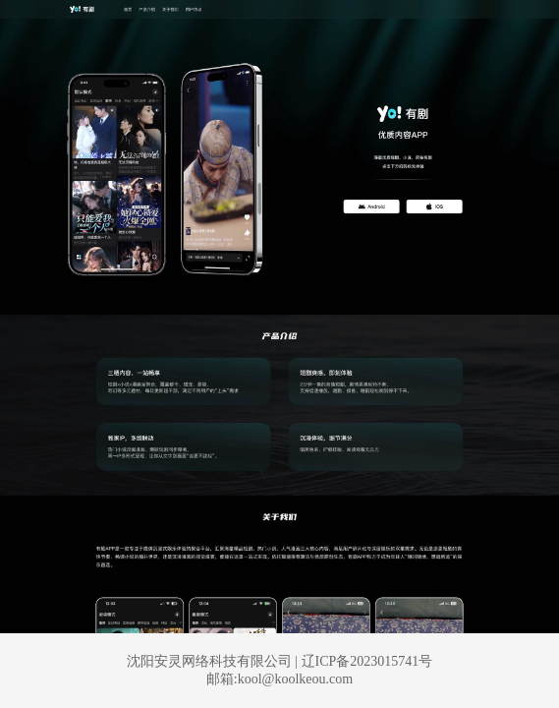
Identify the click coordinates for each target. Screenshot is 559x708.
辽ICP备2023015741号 (367, 661)
